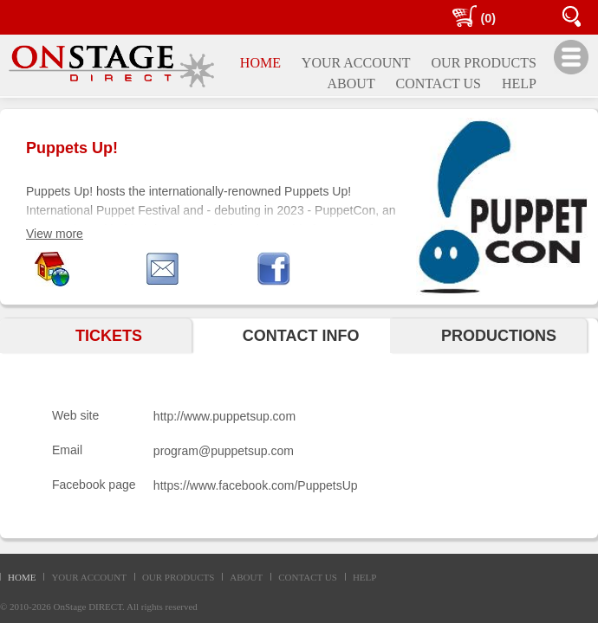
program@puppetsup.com (223, 451)
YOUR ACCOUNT (88, 577)
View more (54, 234)
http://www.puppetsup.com (224, 416)
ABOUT (246, 577)
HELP (365, 577)
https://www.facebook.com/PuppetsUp (255, 485)
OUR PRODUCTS (178, 577)
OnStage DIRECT (88, 606)
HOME (22, 577)
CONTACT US (307, 577)
